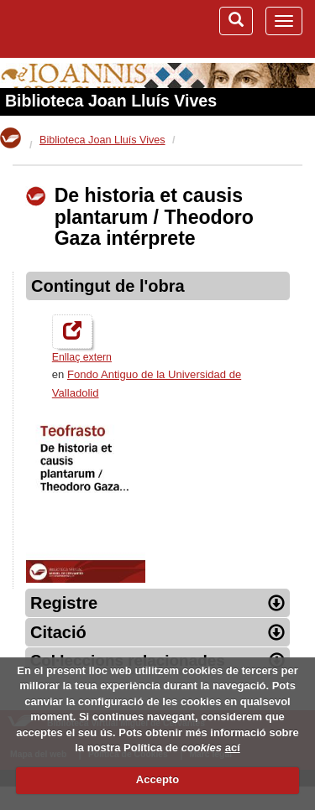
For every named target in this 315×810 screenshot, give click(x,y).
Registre (157, 603)
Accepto (157, 779)
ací (232, 747)
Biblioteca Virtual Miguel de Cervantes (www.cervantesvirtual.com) (79, 28)
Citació (157, 632)
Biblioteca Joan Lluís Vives (111, 100)
